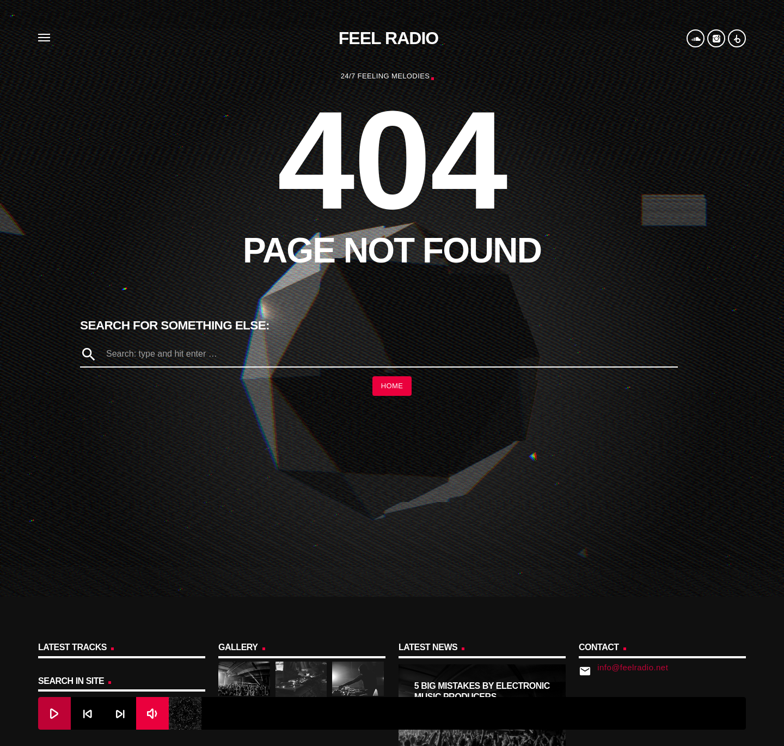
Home (392, 386)
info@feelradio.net (632, 667)
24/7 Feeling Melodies (385, 76)
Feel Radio (389, 38)
